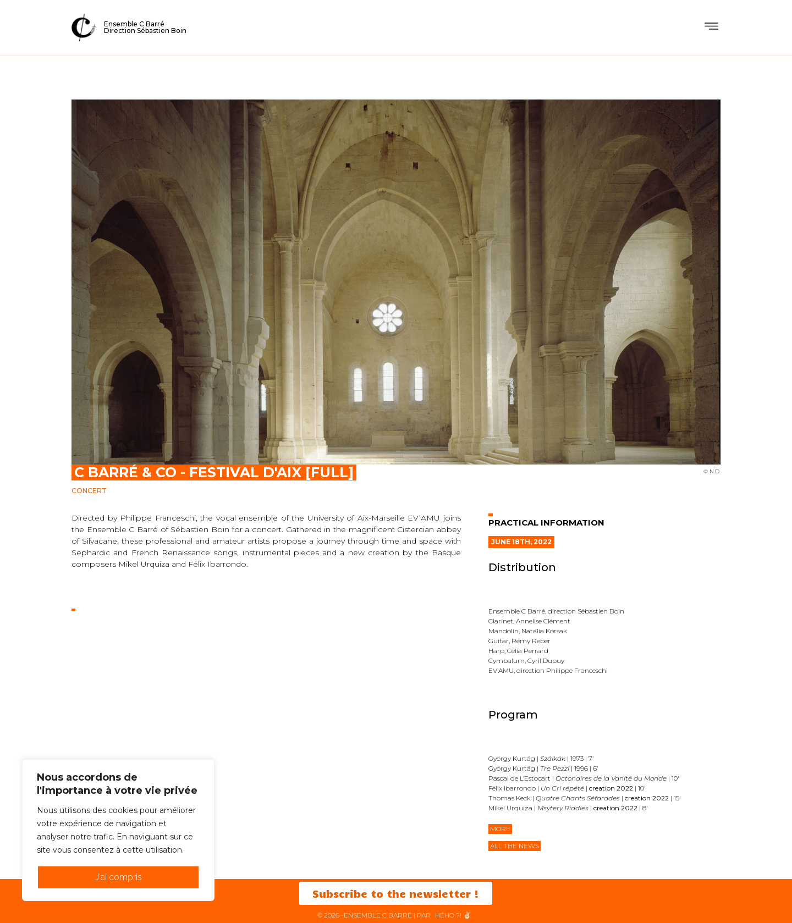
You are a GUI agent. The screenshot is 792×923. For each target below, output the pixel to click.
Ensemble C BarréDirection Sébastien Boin (145, 27)
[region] (118, 830)
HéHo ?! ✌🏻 (453, 915)
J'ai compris (118, 877)
